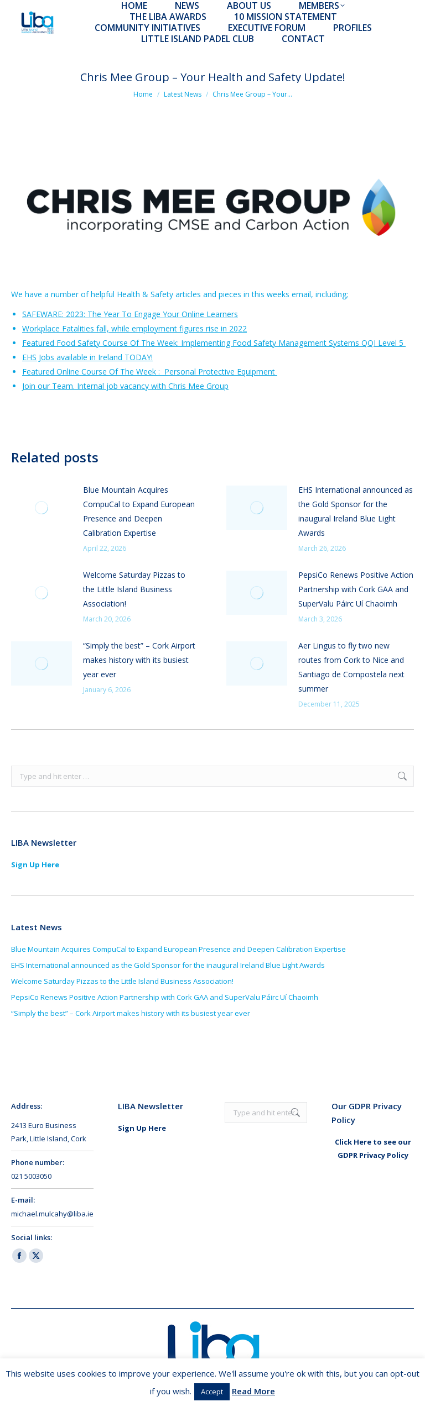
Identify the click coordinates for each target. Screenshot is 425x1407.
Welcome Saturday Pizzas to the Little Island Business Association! (134, 589)
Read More (253, 1391)
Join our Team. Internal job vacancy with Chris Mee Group (125, 386)
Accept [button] (212, 1392)
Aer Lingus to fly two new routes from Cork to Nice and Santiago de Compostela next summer (351, 667)
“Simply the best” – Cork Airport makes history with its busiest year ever (139, 659)
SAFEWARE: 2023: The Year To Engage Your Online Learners (130, 314)
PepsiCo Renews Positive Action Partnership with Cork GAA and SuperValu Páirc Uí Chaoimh (355, 589)
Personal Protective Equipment (219, 371)
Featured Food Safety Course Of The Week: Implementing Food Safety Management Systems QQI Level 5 (214, 343)
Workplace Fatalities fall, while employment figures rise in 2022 (134, 328)
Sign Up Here (35, 865)
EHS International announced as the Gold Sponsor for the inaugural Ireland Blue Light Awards (355, 511)
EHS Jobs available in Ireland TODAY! (87, 357)
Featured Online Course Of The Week (89, 371)
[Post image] (41, 508)
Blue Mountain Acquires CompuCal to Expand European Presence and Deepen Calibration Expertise (139, 511)
